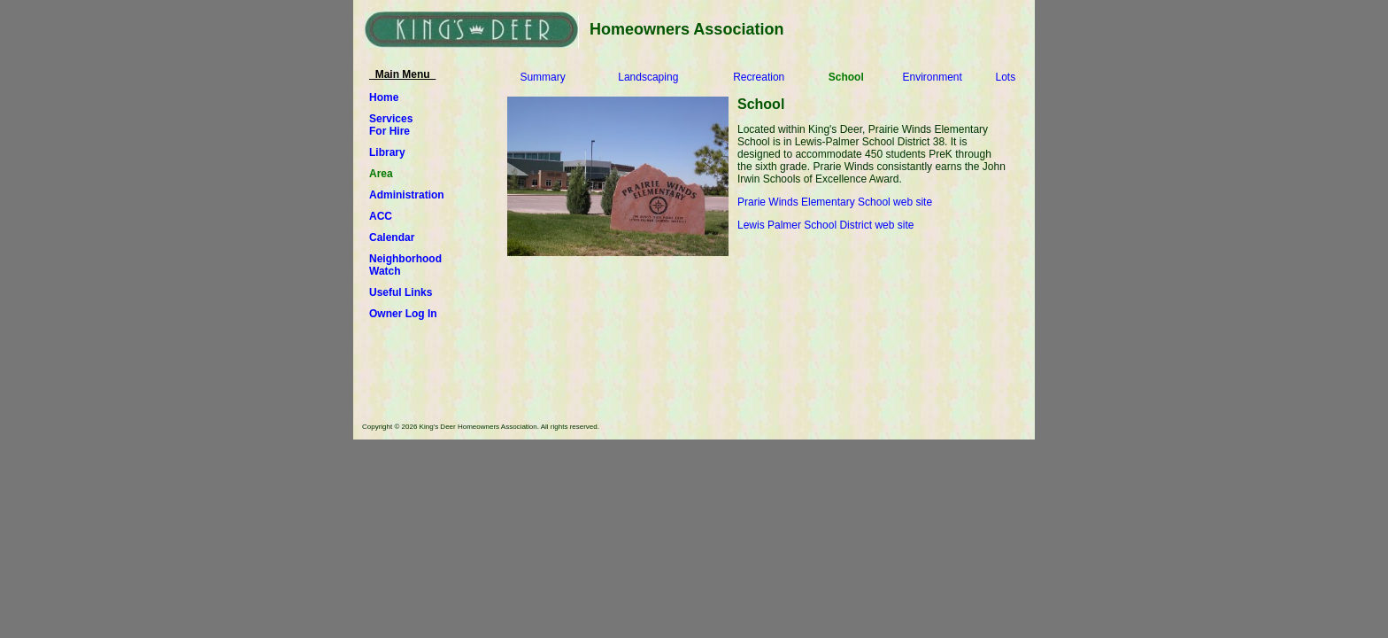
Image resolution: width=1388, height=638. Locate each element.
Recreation (758, 77)
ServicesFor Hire (391, 125)
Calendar (391, 237)
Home (383, 97)
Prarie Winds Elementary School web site (834, 202)
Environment (932, 77)
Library (387, 152)
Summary (542, 77)
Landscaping (648, 77)
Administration (406, 195)
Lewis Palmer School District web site (825, 225)
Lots (1005, 77)
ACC (380, 216)
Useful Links (400, 292)
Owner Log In (403, 313)
